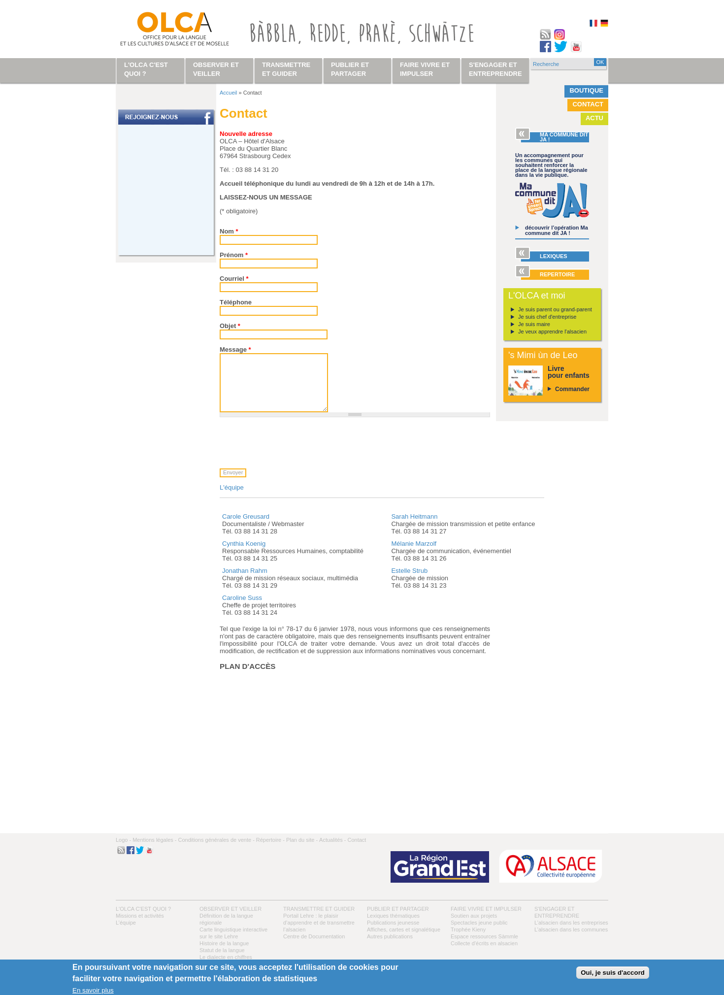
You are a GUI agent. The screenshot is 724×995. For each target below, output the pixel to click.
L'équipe (232, 487)
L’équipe (126, 923)
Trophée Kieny (468, 929)
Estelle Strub (409, 570)
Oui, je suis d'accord (613, 972)
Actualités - (332, 840)
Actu (594, 118)
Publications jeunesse (393, 923)
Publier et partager (398, 909)
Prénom (234, 255)
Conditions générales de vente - (216, 840)
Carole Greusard (245, 516)
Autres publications (390, 936)
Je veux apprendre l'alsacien (552, 331)
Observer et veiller (230, 909)
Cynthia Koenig (243, 543)
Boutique (586, 90)
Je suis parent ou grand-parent (555, 309)
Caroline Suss (242, 597)
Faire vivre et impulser (486, 909)
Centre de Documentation (314, 936)
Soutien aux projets (474, 916)
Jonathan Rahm (244, 570)
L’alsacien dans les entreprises (571, 923)
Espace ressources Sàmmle (484, 936)
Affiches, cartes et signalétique (403, 929)
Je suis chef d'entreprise (547, 317)
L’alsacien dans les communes (571, 929)
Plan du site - (302, 840)
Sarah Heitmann (414, 516)
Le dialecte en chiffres (225, 957)
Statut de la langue (222, 950)
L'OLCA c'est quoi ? (143, 909)
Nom (229, 231)
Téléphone (236, 302)
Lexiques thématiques (393, 916)
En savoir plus (93, 990)
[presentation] (294, 443)
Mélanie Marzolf (413, 543)
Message (235, 349)
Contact (587, 104)
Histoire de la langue (224, 943)
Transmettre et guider (319, 909)
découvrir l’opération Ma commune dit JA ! (556, 230)
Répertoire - (270, 840)
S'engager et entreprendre (495, 69)
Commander (572, 389)
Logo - (123, 840)
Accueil (228, 93)
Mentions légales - (154, 840)
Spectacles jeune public (479, 923)
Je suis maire (534, 324)
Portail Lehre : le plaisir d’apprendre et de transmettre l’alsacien (319, 922)
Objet (230, 326)
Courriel (234, 278)
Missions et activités (140, 916)
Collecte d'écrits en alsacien (484, 943)
